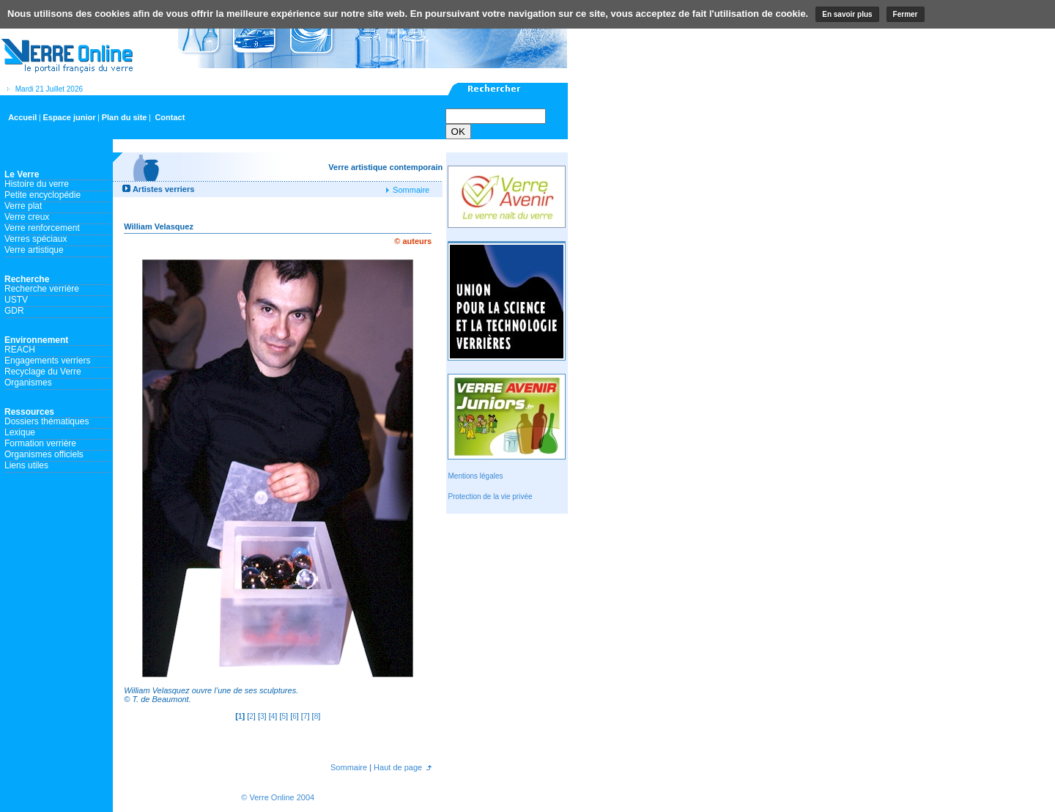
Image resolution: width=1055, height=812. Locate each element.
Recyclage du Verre (42, 371)
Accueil (22, 117)
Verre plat (23, 206)
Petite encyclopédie (42, 195)
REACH (19, 349)
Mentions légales (475, 476)
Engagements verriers (47, 360)
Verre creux (26, 217)
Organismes (28, 382)
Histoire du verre (36, 184)
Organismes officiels (44, 454)
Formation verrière (40, 443)
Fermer (905, 14)
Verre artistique (34, 250)
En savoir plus (847, 14)
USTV (16, 300)
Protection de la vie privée (490, 496)
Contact (170, 117)
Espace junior (68, 117)
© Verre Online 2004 (277, 797)
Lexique (19, 432)
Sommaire (409, 189)
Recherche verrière (41, 289)
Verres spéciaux (35, 239)
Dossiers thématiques (46, 421)
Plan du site (124, 117)
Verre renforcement (42, 228)
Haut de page (396, 767)
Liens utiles (26, 465)
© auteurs (413, 241)
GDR (14, 311)
